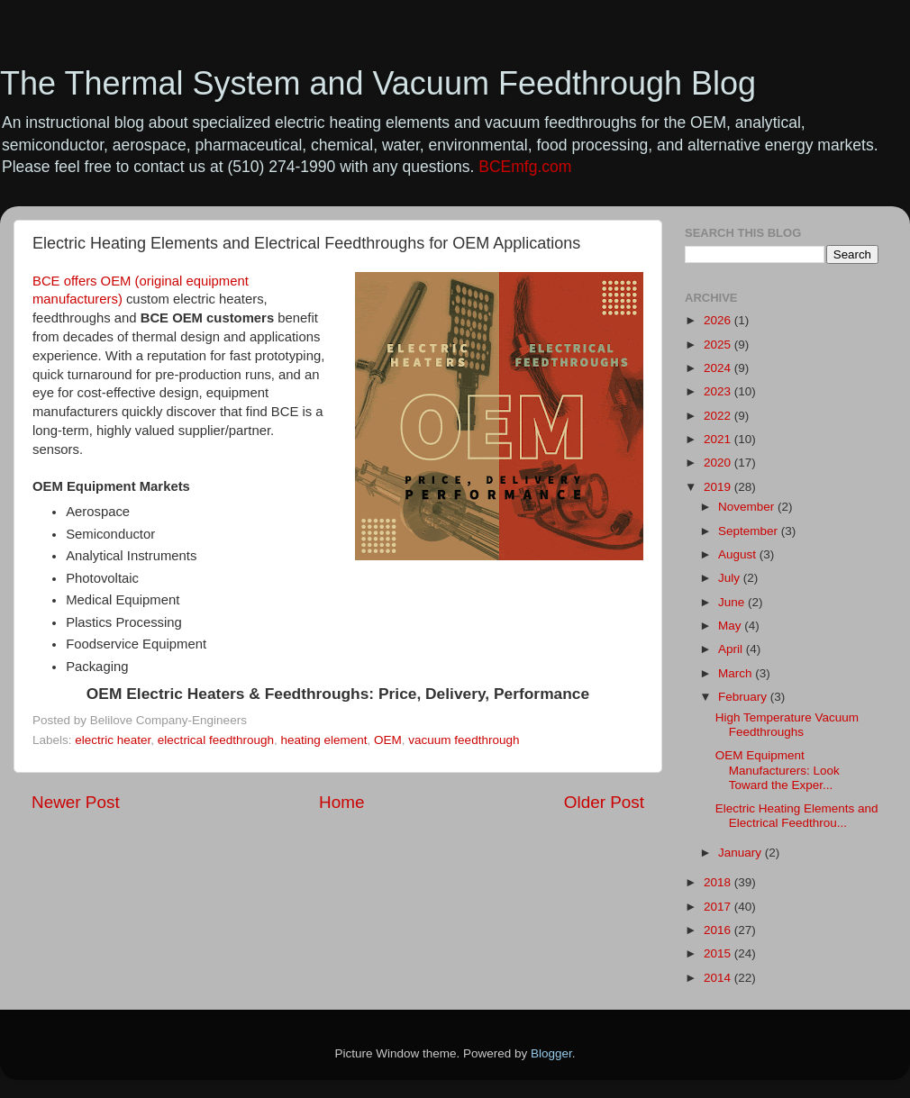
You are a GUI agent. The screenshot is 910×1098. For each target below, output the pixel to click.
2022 (719, 415)
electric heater (112, 740)
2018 (719, 882)
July (730, 578)
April (732, 649)
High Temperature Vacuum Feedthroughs (787, 725)
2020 (719, 462)
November (748, 506)
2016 (719, 930)
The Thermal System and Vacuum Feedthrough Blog (378, 83)
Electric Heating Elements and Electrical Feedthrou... (796, 816)
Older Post (604, 802)
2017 (719, 906)
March (736, 673)
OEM (388, 740)
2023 (719, 391)
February (744, 696)
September (749, 531)
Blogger (551, 1053)
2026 (719, 320)
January (741, 852)
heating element (323, 740)
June (733, 602)
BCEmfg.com (524, 167)
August (739, 554)
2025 (719, 344)
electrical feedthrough (216, 740)
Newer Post (76, 802)
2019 (719, 487)
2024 (719, 368)
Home (341, 802)
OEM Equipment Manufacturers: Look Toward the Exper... (777, 770)
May (731, 625)
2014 (719, 978)
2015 (719, 953)
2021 (719, 439)
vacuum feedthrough (463, 740)
